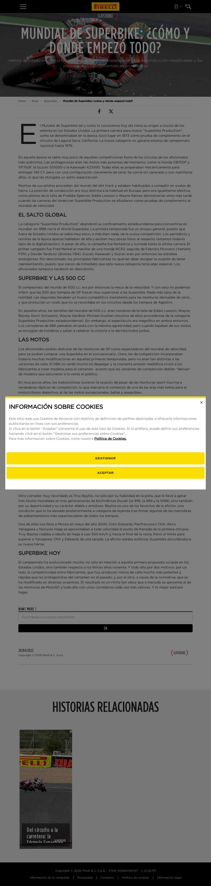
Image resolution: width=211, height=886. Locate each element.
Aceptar (105, 472)
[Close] (201, 402)
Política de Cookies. (110, 438)
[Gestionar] (105, 458)
